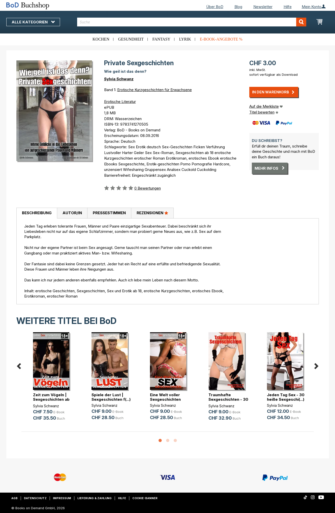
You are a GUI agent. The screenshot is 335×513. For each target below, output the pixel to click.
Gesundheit (130, 39)
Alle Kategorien (33, 22)
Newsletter (262, 6)
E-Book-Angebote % (221, 39)
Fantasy (161, 39)
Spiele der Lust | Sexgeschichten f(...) (111, 397)
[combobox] (191, 22)
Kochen (101, 39)
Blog (238, 6)
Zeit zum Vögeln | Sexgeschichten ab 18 (51, 399)
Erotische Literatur (120, 101)
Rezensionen (152, 212)
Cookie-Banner (145, 498)
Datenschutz (35, 498)
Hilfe (288, 6)
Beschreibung (37, 212)
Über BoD (214, 6)
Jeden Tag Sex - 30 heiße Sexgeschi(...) (285, 397)
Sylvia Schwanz (119, 79)
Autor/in (72, 212)
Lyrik (185, 39)
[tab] (36, 213)
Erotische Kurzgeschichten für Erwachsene (154, 89)
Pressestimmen (109, 212)
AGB (14, 498)
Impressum (62, 498)
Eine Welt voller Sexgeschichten (165, 397)
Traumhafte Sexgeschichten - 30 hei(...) (228, 399)
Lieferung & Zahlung (94, 498)
